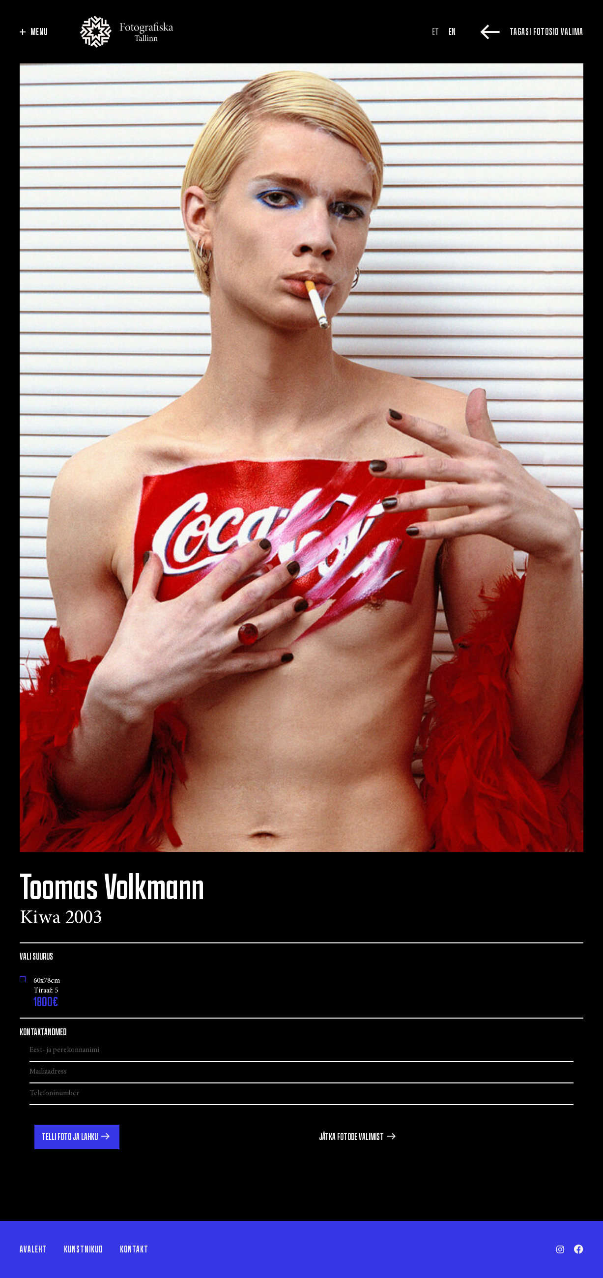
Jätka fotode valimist (351, 1137)
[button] (76, 1137)
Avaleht (33, 1249)
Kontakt (134, 1249)
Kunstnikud (83, 1249)
